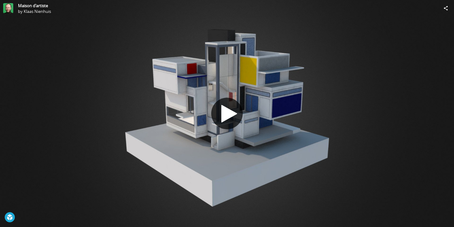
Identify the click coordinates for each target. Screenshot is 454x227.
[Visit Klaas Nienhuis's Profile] (8, 8)
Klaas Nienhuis (37, 11)
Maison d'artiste (33, 6)
